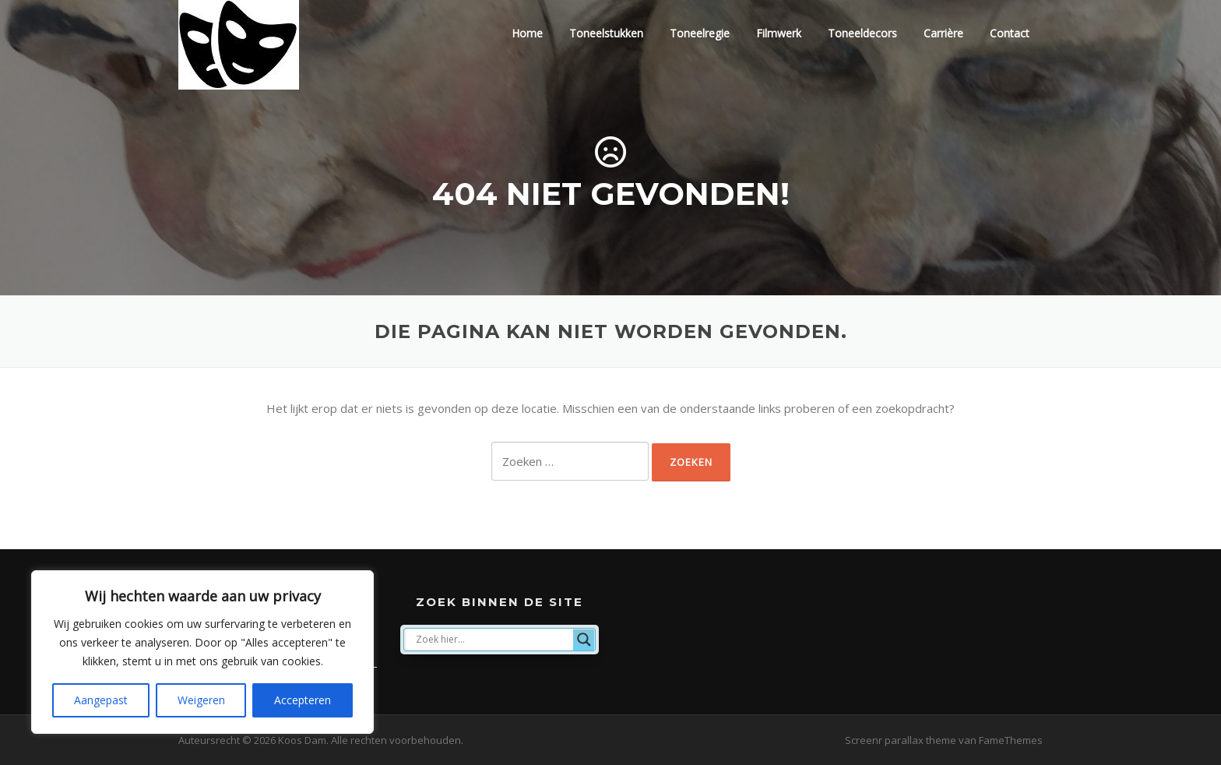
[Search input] (492, 639)
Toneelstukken (606, 33)
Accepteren (302, 700)
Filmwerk (778, 33)
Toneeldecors (862, 33)
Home (527, 33)
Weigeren (201, 700)
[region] (202, 652)
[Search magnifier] (584, 639)
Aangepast (101, 700)
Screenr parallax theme (900, 740)
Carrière (943, 33)
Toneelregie (700, 33)
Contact (1009, 33)
